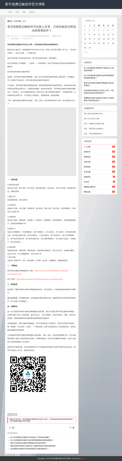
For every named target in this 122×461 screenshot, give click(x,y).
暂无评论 (16, 38)
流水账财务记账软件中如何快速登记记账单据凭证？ (29, 449)
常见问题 (17, 21)
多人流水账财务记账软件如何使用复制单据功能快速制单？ (32, 440)
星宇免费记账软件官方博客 (20, 421)
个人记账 (87, 147)
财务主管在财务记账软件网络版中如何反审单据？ (28, 443)
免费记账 (87, 157)
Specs (82, 458)
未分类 (86, 182)
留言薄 (31, 12)
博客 (24, 12)
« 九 (85, 52)
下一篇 (71, 428)
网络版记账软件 (36, 36)
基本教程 (87, 167)
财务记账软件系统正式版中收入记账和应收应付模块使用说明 (32, 446)
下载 (17, 12)
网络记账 (45, 36)
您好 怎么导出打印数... (92, 119)
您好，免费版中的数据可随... (95, 124)
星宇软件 (58, 36)
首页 (10, 12)
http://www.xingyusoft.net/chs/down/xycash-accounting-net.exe (40, 279)
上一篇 (11, 428)
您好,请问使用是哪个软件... (94, 114)
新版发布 (87, 177)
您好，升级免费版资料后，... (95, 134)
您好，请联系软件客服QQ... (94, 129)
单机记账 (87, 162)
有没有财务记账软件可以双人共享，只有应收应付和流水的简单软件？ (48, 419)
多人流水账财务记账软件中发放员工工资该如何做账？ (30, 437)
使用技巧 (87, 152)
